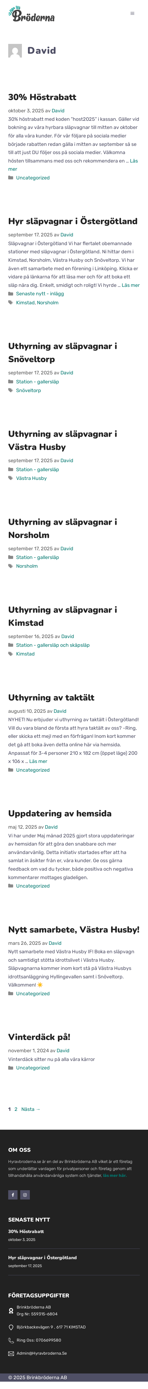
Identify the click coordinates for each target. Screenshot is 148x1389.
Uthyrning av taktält (51, 697)
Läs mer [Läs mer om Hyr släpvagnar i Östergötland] (131, 285)
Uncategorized (33, 178)
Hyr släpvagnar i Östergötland (73, 221)
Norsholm (48, 303)
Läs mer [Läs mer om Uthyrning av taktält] (38, 761)
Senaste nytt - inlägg (40, 294)
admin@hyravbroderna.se (42, 1353)
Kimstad (25, 303)
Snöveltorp (28, 390)
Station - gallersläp (37, 382)
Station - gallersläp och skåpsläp (53, 645)
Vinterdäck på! (39, 1037)
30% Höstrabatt (42, 97)
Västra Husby (31, 478)
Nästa (30, 1109)
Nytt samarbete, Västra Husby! (74, 930)
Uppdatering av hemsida (60, 813)
